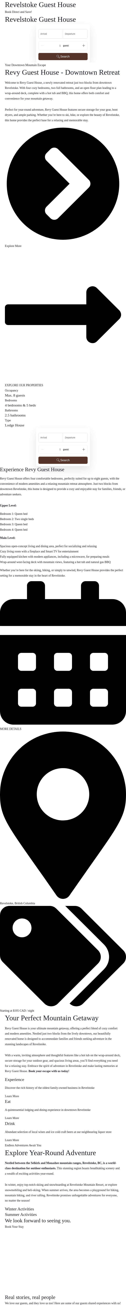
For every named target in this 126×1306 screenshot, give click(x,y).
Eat (8, 1101)
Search (63, 57)
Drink (10, 1123)
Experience (14, 1079)
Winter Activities (19, 1209)
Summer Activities (21, 1214)
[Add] (84, 46)
